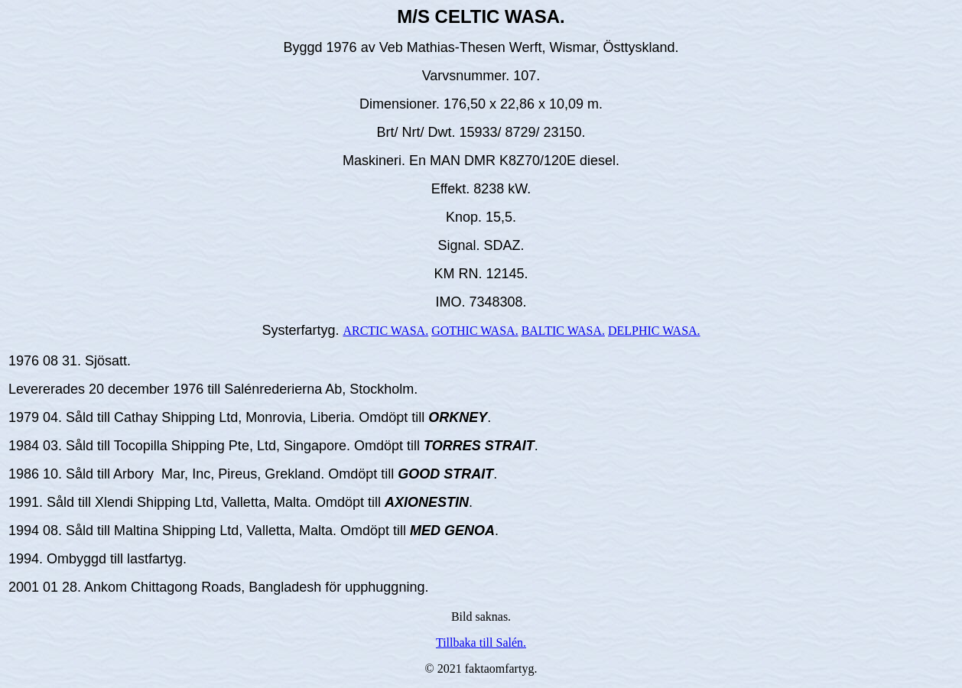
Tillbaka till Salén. (481, 642)
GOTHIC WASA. (474, 330)
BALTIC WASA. (563, 330)
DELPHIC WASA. (654, 330)
